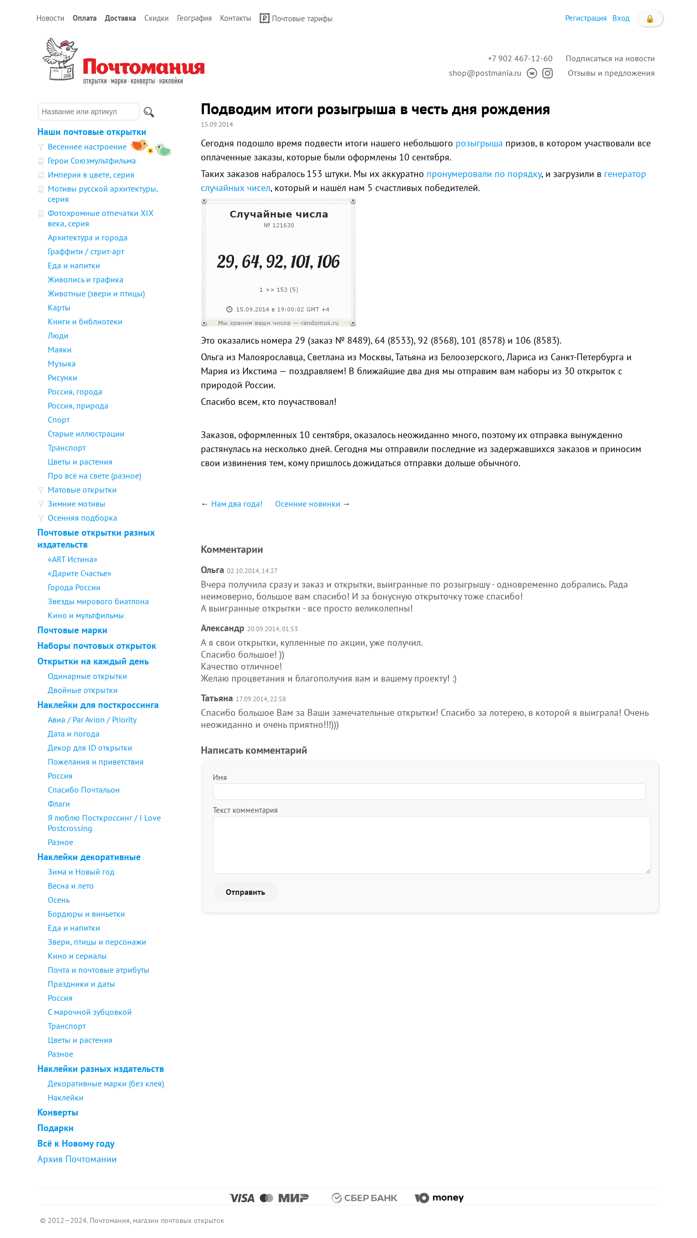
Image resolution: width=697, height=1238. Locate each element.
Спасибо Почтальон (84, 789)
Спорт (59, 419)
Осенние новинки (307, 503)
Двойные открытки (83, 690)
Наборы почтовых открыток (96, 645)
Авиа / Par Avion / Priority (92, 719)
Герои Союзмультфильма (92, 160)
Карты (59, 307)
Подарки (55, 1128)
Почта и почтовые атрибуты (98, 969)
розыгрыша (479, 143)
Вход (621, 18)
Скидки (156, 18)
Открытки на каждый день (93, 661)
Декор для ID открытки (90, 747)
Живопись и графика (86, 279)
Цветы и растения (80, 461)
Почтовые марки (72, 630)
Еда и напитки (74, 265)
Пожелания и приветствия (96, 761)
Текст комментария (245, 810)
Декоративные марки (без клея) (106, 1083)
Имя (220, 777)
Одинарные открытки (87, 676)
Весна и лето (71, 885)
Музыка (62, 363)
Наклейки (66, 1097)
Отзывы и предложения (611, 72)
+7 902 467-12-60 (520, 58)
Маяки (60, 349)
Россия (60, 775)
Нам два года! (237, 503)
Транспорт (67, 447)
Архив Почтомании (77, 1159)
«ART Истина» (73, 559)
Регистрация (586, 18)
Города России (74, 587)
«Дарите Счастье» (80, 573)
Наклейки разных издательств (100, 1068)
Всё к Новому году (76, 1143)
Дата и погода (74, 733)
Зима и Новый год (81, 871)
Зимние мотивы (76, 503)
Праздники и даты (81, 983)
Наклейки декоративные (89, 857)
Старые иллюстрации (86, 433)
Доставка (120, 18)
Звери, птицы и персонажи (97, 941)
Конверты (57, 1112)
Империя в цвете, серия (91, 174)
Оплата (85, 18)
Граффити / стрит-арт (86, 251)
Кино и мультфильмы (86, 615)
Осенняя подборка (82, 517)
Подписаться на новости (610, 58)
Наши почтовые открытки (91, 132)
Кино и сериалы (77, 955)
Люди (58, 335)
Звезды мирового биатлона (98, 601)
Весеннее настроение (87, 146)
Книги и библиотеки (85, 321)
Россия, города (75, 391)
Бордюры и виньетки (86, 913)
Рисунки (62, 377)
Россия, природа (78, 405)
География (194, 18)
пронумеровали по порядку (484, 174)
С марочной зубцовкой (90, 1011)
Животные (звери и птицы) (96, 293)
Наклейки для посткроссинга (98, 705)
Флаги (59, 803)
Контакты (235, 18)
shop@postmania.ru (485, 72)
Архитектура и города (88, 237)
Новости (50, 18)
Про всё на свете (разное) (94, 475)
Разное (60, 842)
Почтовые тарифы (296, 18)
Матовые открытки (82, 489)
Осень (59, 899)
